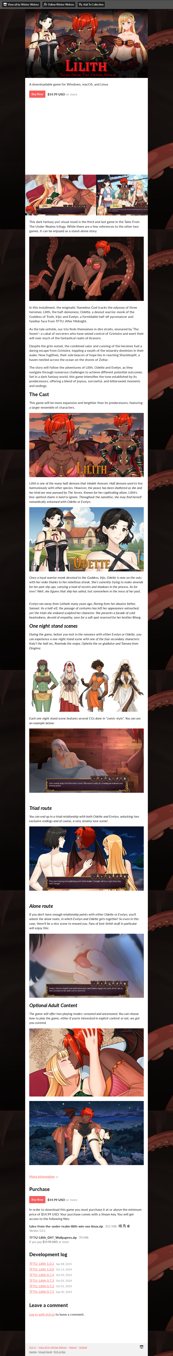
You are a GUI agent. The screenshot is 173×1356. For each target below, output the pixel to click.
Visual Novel (45, 1351)
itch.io (32, 1347)
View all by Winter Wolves (53, 1347)
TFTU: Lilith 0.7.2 (41, 1286)
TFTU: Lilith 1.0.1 (41, 1263)
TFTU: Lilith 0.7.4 (41, 1275)
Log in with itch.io (42, 1314)
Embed (83, 1347)
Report (73, 1347)
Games (33, 1351)
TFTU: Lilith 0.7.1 (41, 1291)
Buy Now (37, 94)
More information (43, 1176)
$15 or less (59, 1351)
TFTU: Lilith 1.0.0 (41, 1269)
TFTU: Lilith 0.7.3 (41, 1280)
